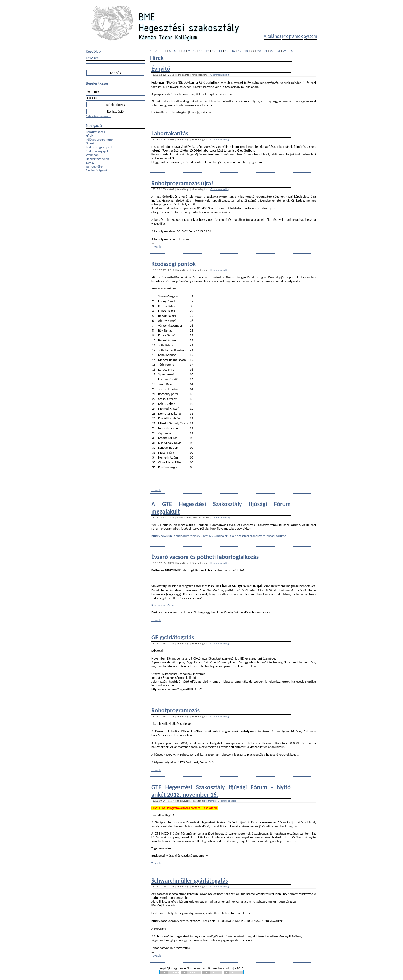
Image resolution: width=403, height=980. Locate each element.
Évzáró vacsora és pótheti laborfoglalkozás (205, 557)
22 (271, 51)
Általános (272, 36)
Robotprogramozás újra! (182, 183)
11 (201, 51)
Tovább (156, 247)
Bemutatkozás (95, 132)
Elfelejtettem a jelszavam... (98, 116)
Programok (292, 36)
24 (284, 51)
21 (265, 51)
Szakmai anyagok (97, 151)
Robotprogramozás (175, 710)
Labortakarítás (169, 133)
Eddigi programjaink (99, 147)
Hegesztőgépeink (97, 159)
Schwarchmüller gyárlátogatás (189, 880)
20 (259, 51)
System (310, 36)
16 (233, 51)
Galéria (91, 143)
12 (207, 51)
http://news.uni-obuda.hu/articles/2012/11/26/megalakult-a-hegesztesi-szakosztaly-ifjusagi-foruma (218, 536)
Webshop (92, 155)
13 (213, 51)
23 (278, 51)
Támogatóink (94, 166)
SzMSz (90, 162)
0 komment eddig (219, 74)
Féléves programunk (99, 139)
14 (220, 51)
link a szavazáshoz (163, 605)
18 (246, 51)
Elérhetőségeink (96, 170)
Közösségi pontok (173, 264)
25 (291, 51)
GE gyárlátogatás (172, 637)
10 (194, 51)
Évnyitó (160, 68)
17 (239, 51)
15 (226, 51)
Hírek (89, 136)
